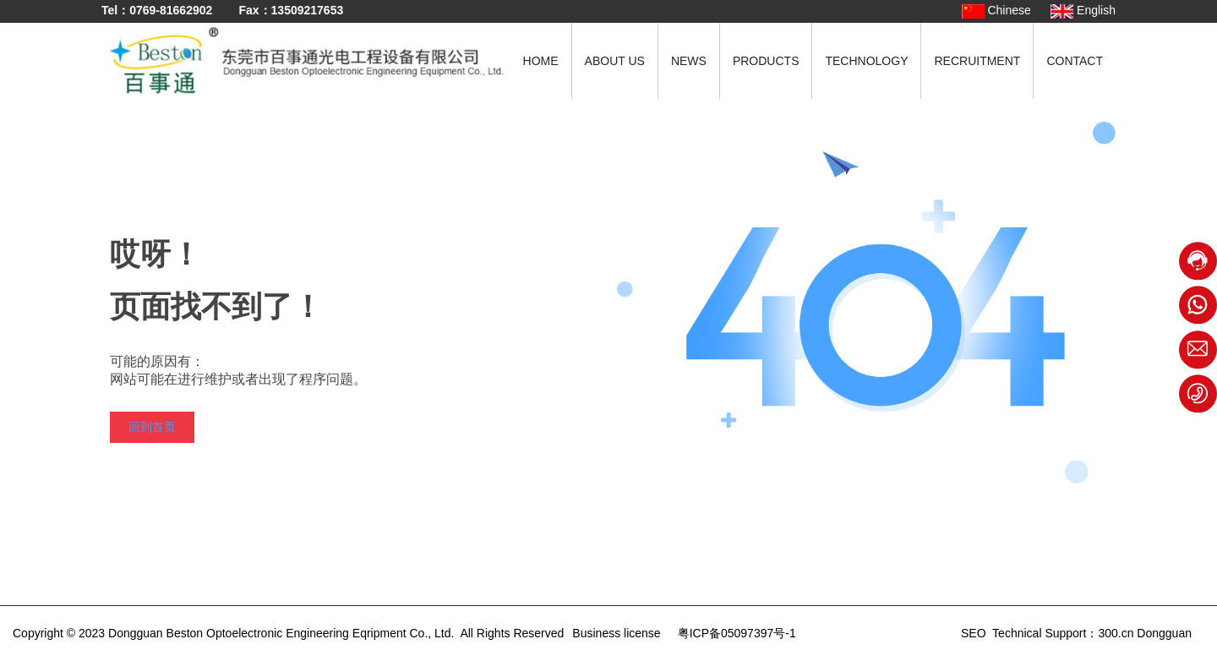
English (1083, 10)
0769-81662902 (170, 10)
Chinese (996, 10)
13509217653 (307, 10)
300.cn (1115, 633)
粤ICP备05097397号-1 (737, 633)
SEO (971, 633)
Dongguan (1164, 633)
